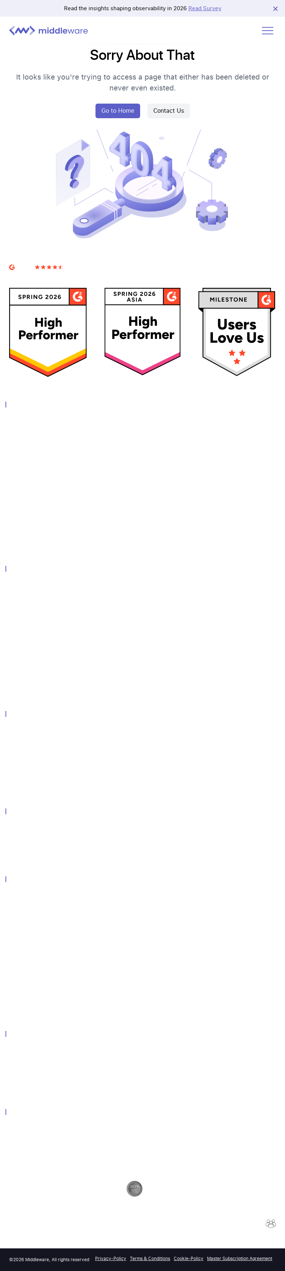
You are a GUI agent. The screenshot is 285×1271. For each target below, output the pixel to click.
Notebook (20, 623)
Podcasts (19, 1001)
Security (18, 1128)
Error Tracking (25, 671)
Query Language (27, 633)
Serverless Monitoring (33, 516)
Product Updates (28, 991)
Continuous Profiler (31, 681)
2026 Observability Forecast (40, 1010)
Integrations (22, 652)
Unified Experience (30, 594)
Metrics (17, 458)
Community (22, 904)
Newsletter (21, 933)
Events (17, 914)
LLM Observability (29, 526)
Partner (17, 1068)
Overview (19, 420)
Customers (21, 894)
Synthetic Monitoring (32, 497)
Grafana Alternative (31, 856)
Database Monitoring (32, 478)
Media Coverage (27, 943)
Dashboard (21, 613)
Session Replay (26, 662)
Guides (17, 962)
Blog (14, 952)
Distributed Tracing (30, 468)
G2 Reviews (23, 276)
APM (14, 449)
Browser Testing (27, 536)
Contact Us (168, 110)
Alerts (15, 604)
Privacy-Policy (110, 1258)
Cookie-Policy (188, 1258)
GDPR (15, 1137)
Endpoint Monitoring (32, 778)
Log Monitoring (26, 439)
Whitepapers (23, 924)
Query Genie (23, 691)
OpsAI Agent (23, 546)
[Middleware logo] (48, 31)
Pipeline (17, 642)
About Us (20, 1049)
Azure (15, 749)
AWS (14, 739)
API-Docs (19, 982)
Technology (22, 729)
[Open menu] (267, 30)
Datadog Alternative (31, 827)
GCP (14, 758)
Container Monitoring (33, 507)
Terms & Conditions (150, 1258)
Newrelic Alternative (31, 836)
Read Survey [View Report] (204, 8)
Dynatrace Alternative (33, 846)
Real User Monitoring (33, 488)
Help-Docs (21, 972)
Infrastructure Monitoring (37, 430)
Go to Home (117, 110)
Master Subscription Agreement (239, 1258)
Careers (17, 1059)
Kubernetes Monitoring (35, 768)
